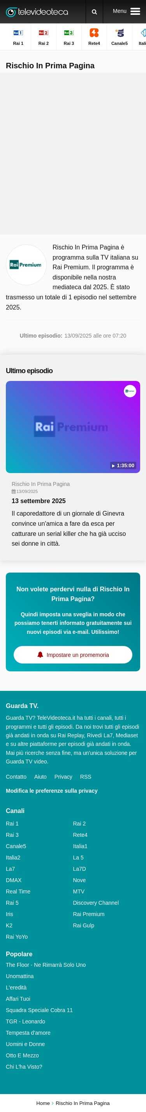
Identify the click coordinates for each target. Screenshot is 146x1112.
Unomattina (20, 976)
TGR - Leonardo (25, 1021)
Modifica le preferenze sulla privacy (52, 791)
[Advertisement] (73, 153)
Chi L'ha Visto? (24, 1067)
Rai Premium (89, 914)
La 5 (78, 857)
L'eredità (16, 987)
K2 (9, 925)
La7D (79, 869)
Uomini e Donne (25, 1044)
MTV (79, 891)
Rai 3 (12, 835)
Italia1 (80, 846)
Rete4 (80, 835)
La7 (10, 869)
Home (43, 1103)
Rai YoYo (17, 937)
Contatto (16, 777)
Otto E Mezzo (22, 1055)
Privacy (63, 777)
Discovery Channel (96, 903)
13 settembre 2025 (39, 501)
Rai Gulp (83, 925)
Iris (9, 914)
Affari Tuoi (18, 999)
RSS (85, 777)
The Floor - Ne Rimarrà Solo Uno (46, 965)
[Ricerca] (94, 11)
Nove (79, 880)
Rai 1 (12, 823)
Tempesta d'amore (28, 1033)
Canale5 (16, 846)
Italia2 (13, 857)
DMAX (13, 880)
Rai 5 (12, 903)
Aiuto (40, 777)
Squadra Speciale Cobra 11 (39, 1010)
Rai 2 (79, 823)
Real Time (18, 891)
